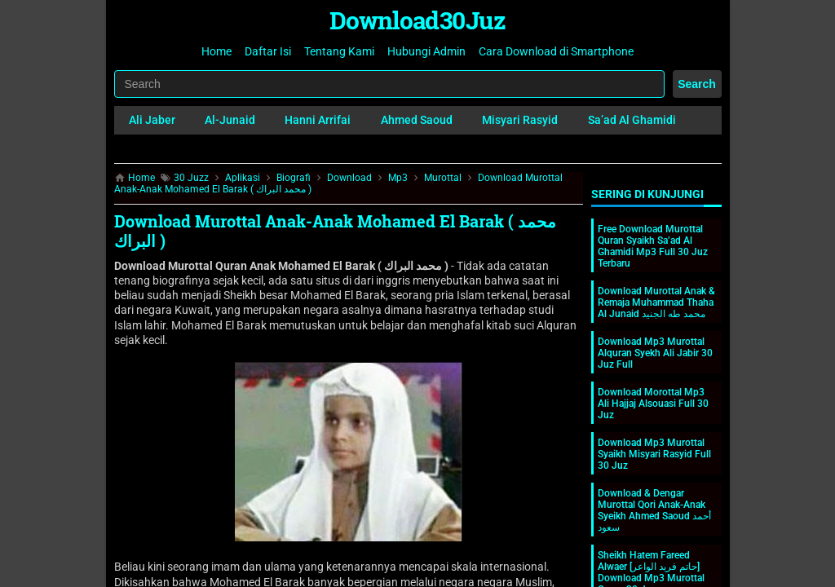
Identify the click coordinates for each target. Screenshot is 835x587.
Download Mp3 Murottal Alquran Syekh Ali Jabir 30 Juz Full (655, 353)
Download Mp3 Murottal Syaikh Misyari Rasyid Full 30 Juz (654, 454)
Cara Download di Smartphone (556, 51)
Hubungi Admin (426, 51)
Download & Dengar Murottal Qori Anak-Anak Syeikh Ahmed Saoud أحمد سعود (654, 510)
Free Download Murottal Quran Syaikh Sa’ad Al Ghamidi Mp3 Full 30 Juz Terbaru (653, 246)
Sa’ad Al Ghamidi (632, 119)
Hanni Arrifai (318, 119)
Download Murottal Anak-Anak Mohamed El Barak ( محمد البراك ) (335, 230)
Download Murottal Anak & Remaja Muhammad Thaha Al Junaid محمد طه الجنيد (656, 302)
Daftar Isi (268, 51)
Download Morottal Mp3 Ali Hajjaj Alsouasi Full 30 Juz (653, 403)
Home (216, 51)
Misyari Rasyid (520, 119)
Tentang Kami (339, 51)
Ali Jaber (152, 119)
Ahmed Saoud (417, 119)
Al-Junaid (230, 119)
